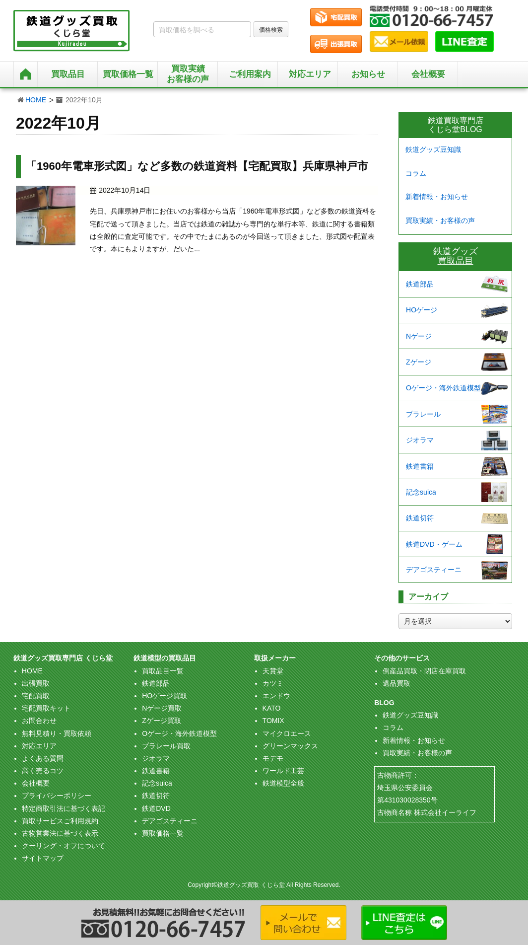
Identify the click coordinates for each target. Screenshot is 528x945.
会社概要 (428, 74)
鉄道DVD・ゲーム (434, 544)
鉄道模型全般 (283, 783)
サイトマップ (43, 858)
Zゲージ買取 (161, 721)
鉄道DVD (156, 808)
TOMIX (273, 721)
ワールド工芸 (283, 771)
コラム (415, 173)
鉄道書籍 (420, 466)
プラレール (423, 414)
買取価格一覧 (163, 833)
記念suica (421, 492)
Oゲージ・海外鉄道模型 (443, 388)
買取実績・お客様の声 (440, 220)
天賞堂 (273, 671)
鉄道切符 (420, 518)
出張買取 (36, 683)
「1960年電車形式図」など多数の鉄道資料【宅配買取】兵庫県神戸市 (197, 166)
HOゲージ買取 (164, 696)
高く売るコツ (43, 771)
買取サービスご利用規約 (60, 821)
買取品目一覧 (163, 671)
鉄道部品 (420, 284)
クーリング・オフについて (63, 846)
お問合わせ (39, 721)
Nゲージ (419, 336)
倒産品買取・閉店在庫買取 (424, 671)
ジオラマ (420, 440)
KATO (272, 708)
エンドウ (276, 696)
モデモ (273, 758)
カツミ (273, 683)
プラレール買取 (166, 746)
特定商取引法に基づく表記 (63, 808)
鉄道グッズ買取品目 (455, 256)
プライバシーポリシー (56, 796)
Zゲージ (418, 362)
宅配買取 (36, 696)
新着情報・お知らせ (436, 197)
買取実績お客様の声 (188, 73)
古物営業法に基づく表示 (60, 833)
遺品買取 (396, 683)
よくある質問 (43, 758)
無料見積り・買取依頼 (56, 733)
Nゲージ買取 (162, 708)
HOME (35, 100)
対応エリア (310, 74)
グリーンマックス (290, 746)
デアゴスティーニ (434, 570)
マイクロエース (287, 733)
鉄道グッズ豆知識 (433, 149)
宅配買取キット (46, 708)
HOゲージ (421, 310)
